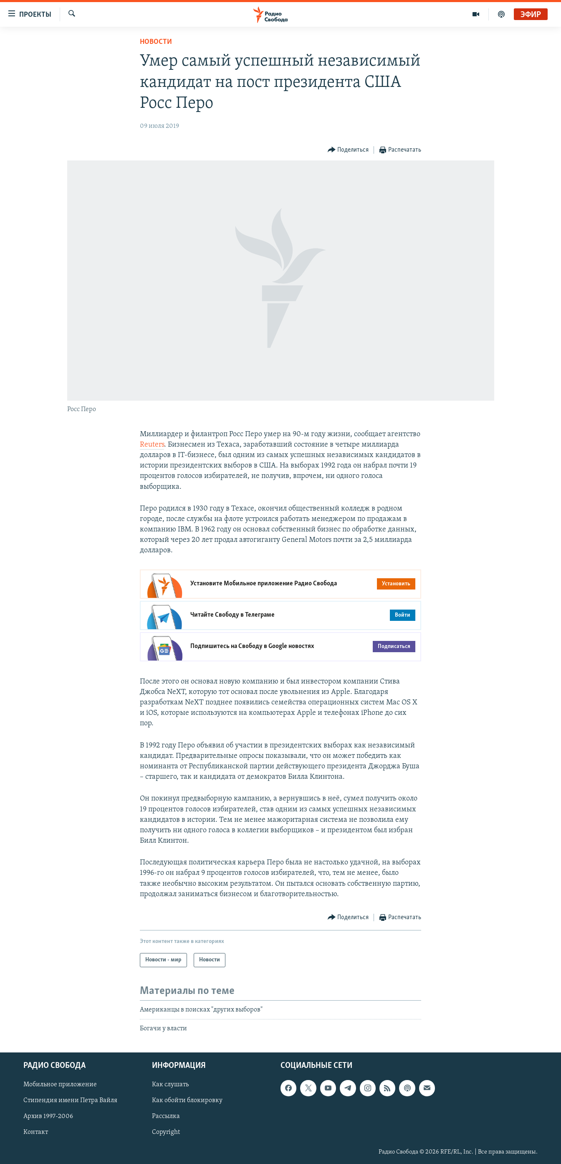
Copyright (166, 1132)
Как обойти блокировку (187, 1100)
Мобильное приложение (60, 1084)
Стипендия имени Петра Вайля (70, 1100)
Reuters (152, 445)
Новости (156, 42)
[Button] (348, 150)
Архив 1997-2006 (48, 1116)
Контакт (35, 1132)
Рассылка (166, 1116)
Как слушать (170, 1084)
